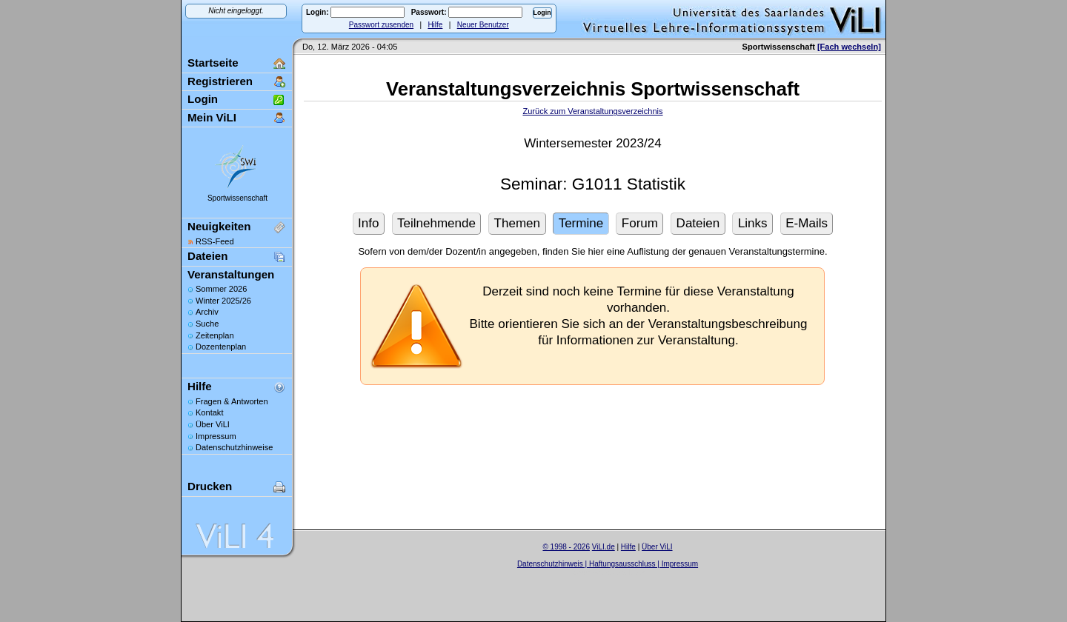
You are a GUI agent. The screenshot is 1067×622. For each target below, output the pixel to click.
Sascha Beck (623, 573)
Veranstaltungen (230, 274)
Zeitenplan (215, 335)
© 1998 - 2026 (566, 547)
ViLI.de (603, 547)
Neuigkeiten (218, 226)
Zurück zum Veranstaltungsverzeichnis (592, 111)
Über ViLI (213, 424)
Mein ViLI (211, 117)
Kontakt (209, 412)
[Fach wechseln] (849, 46)
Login (202, 99)
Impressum (216, 436)
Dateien (207, 256)
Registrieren (220, 81)
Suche (207, 323)
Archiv (207, 311)
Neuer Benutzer (483, 25)
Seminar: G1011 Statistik (592, 184)
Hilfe (435, 25)
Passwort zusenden (381, 25)
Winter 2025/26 (223, 300)
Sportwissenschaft (237, 198)
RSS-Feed (215, 241)
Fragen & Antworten (232, 401)
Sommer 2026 (221, 288)
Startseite (213, 62)
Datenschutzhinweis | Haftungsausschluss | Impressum (607, 564)
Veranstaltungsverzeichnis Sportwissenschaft (593, 88)
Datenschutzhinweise (234, 447)
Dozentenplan (221, 346)
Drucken (209, 486)
